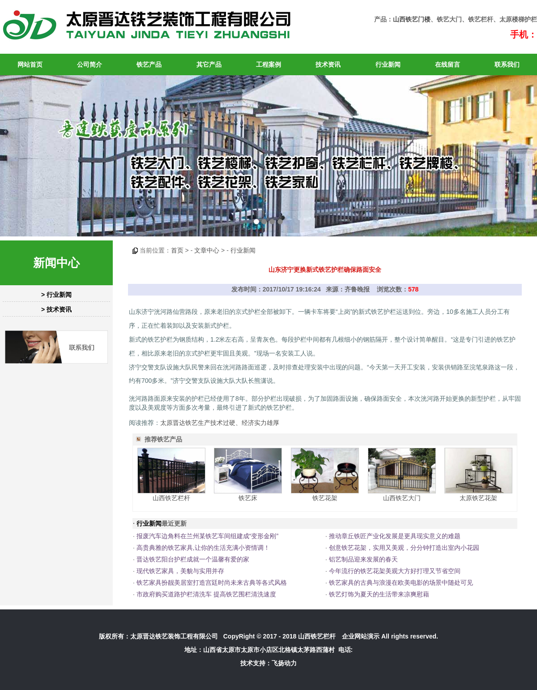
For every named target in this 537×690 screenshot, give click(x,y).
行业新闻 (388, 64)
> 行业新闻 (56, 294)
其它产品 (209, 64)
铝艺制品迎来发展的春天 (363, 559)
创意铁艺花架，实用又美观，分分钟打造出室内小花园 (404, 547)
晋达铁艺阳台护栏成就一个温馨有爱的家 (192, 559)
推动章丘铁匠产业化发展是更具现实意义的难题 (394, 536)
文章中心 (206, 250)
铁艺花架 (324, 497)
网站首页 (30, 64)
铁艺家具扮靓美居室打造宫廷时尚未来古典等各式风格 (211, 582)
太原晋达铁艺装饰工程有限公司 (174, 636)
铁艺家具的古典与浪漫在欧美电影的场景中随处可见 (401, 582)
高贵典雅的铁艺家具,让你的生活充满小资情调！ (203, 547)
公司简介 (89, 64)
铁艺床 (248, 497)
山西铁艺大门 (402, 497)
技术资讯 (328, 64)
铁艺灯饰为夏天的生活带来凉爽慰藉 (379, 594)
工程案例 (268, 64)
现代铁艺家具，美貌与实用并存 (180, 570)
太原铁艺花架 (478, 497)
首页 (177, 250)
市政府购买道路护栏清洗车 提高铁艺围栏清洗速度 (206, 594)
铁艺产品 (149, 64)
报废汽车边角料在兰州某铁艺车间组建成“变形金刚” (207, 536)
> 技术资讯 (56, 309)
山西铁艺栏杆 (171, 497)
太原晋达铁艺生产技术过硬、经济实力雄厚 (219, 422)
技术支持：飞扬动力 (268, 663)
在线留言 (447, 64)
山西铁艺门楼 (411, 19)
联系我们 (507, 64)
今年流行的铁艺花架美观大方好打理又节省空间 (394, 570)
